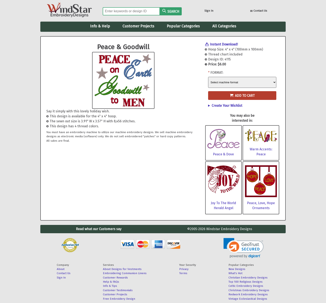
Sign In (208, 10)
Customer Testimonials (118, 290)
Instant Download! (224, 44)
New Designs (236, 269)
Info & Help (100, 26)
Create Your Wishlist (227, 106)
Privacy (184, 269)
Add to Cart (242, 96)
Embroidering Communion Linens (125, 273)
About (60, 269)
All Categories (224, 26)
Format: (216, 73)
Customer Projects (138, 26)
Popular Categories (183, 26)
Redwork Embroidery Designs (248, 294)
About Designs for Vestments (122, 269)
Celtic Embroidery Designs (245, 286)
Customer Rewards (115, 277)
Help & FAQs (111, 281)
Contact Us (258, 11)
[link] (243, 248)
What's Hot (235, 273)
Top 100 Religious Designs (245, 281)
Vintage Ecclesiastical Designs (247, 299)
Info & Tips (110, 286)
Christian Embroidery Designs (248, 277)
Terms (183, 273)
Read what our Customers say (98, 229)
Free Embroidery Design (119, 299)
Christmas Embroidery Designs (248, 290)
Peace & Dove (223, 154)
